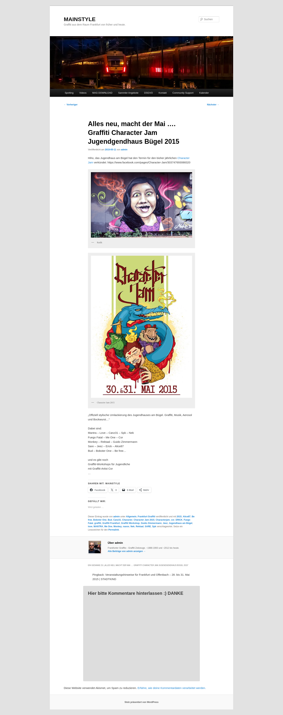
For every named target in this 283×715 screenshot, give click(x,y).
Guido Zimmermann (151, 523)
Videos (83, 92)
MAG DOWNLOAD (102, 92)
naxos (126, 526)
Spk (154, 526)
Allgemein (131, 516)
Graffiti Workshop (130, 523)
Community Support (183, 92)
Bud (110, 520)
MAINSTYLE (79, 19)
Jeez (165, 523)
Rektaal (140, 526)
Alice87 (186, 516)
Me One (108, 526)
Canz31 (117, 520)
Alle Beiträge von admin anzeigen (127, 551)
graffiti (97, 523)
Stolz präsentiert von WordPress (141, 702)
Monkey (117, 526)
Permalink (113, 529)
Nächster (213, 104)
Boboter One (100, 520)
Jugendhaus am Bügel (180, 523)
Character (127, 520)
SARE (148, 526)
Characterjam (163, 520)
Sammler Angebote (128, 92)
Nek (133, 526)
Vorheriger (71, 104)
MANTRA (98, 526)
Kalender (204, 92)
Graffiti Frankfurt (111, 523)
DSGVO (148, 92)
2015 (179, 516)
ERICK (179, 520)
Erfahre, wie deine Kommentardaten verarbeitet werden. (171, 687)
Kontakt (163, 92)
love (90, 526)
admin (124, 149)
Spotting (69, 92)
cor (172, 520)
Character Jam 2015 (144, 520)
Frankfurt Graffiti (146, 516)
